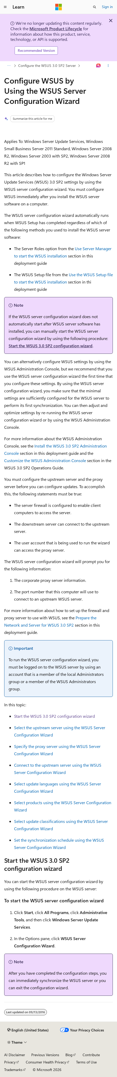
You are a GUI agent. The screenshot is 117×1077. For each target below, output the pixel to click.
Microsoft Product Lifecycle (55, 28)
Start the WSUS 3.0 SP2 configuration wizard (51, 345)
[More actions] (108, 65)
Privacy (10, 1062)
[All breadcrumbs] (8, 65)
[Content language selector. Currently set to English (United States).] (28, 1030)
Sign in (107, 6)
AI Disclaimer (14, 1054)
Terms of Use (86, 1062)
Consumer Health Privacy (46, 1062)
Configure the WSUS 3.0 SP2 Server (47, 65)
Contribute (91, 1054)
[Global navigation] (5, 7)
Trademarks (13, 1069)
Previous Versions (45, 1054)
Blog (68, 1054)
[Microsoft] (58, 7)
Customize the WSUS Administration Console (45, 460)
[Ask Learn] (99, 65)
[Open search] (94, 7)
